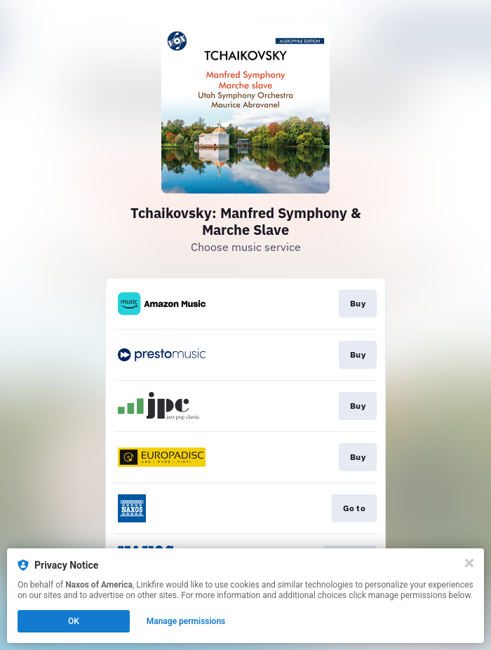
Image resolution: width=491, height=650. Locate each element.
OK (73, 621)
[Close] (469, 563)
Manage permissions (186, 621)
